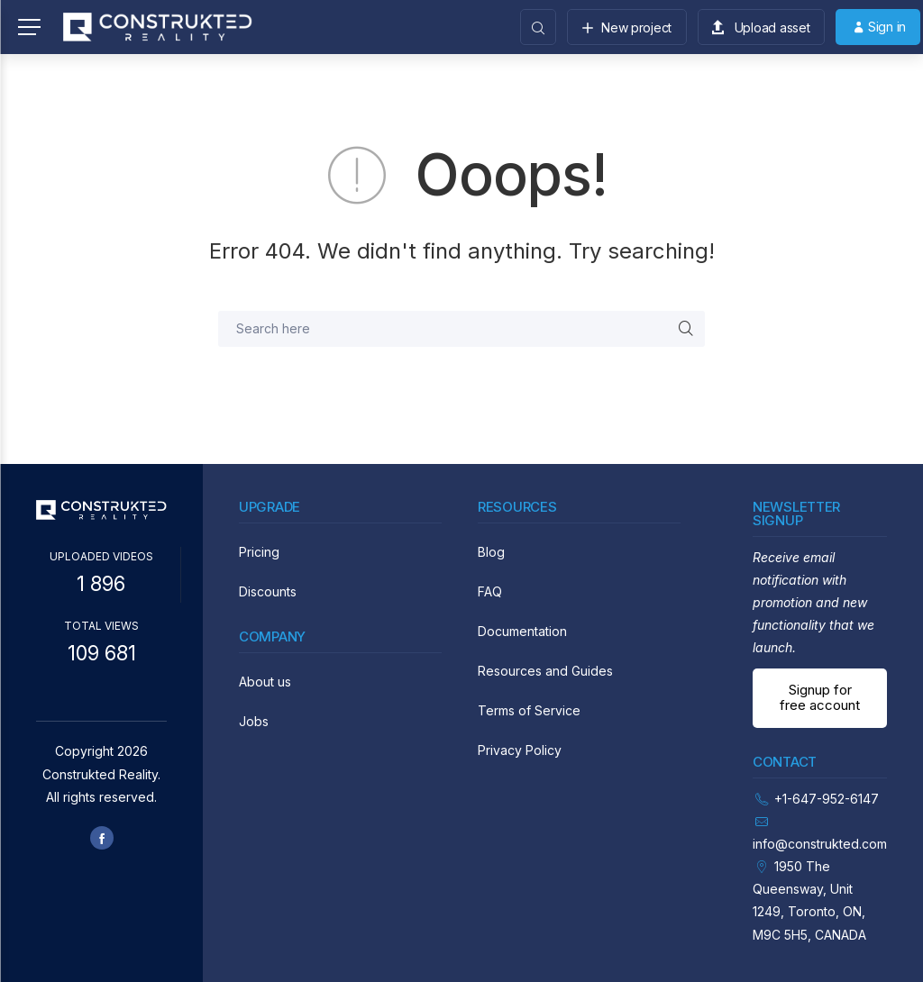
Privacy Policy (520, 750)
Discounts (268, 591)
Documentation (522, 631)
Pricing (259, 551)
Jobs (254, 721)
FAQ (490, 591)
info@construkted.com (820, 843)
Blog (491, 551)
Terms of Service (529, 710)
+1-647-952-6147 (826, 798)
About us (265, 681)
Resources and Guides (545, 670)
